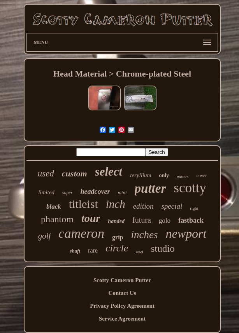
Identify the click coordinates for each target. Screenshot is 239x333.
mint (122, 192)
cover (202, 175)
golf (44, 236)
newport (185, 234)
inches (144, 235)
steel (139, 252)
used (46, 173)
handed (116, 221)
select (109, 171)
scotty (190, 187)
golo (164, 220)
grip (117, 237)
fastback (191, 220)
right (194, 208)
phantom (57, 219)
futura (141, 220)
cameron (81, 233)
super (67, 192)
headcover (95, 191)
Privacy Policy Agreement (122, 306)
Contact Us (122, 293)
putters (183, 176)
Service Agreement (122, 319)
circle (116, 248)
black (53, 206)
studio (163, 248)
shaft (75, 251)
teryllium (140, 175)
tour (90, 218)
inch (115, 204)
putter (150, 188)
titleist (83, 203)
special (171, 206)
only (164, 175)
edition (143, 206)
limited (46, 192)
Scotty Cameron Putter (122, 280)
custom (74, 173)
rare (93, 250)
